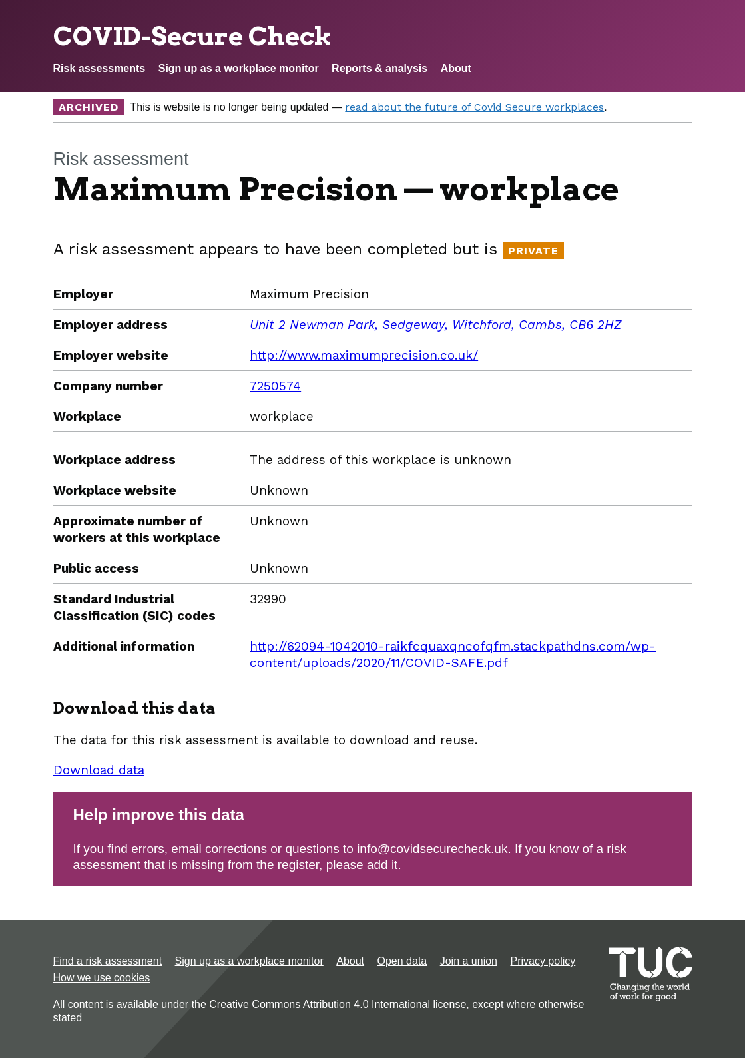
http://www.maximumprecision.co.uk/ (364, 355)
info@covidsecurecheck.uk (432, 849)
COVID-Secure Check (192, 36)
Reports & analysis (379, 68)
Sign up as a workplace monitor (238, 68)
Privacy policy (542, 961)
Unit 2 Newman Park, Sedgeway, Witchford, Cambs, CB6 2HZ (435, 324)
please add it (362, 865)
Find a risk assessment (107, 961)
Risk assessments (99, 68)
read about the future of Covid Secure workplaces (474, 107)
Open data (402, 961)
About (456, 68)
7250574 (275, 386)
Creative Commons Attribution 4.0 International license (337, 1004)
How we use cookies (101, 977)
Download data (98, 770)
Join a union (468, 961)
